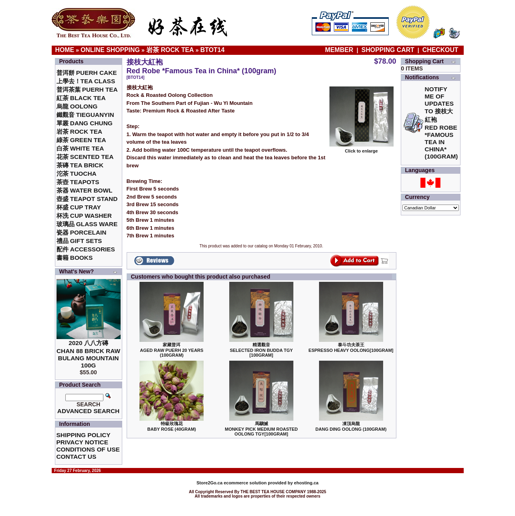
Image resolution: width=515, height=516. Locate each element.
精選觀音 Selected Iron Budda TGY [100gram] (261, 349)
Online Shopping (110, 49)
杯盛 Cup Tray (79, 207)
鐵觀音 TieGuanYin (85, 114)
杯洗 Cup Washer (84, 215)
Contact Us (77, 456)
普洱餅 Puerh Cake (87, 72)
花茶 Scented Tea (85, 156)
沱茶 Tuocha (77, 173)
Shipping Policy (84, 435)
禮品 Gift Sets (79, 240)
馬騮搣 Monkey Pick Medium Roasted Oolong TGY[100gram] (261, 428)
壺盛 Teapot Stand (87, 198)
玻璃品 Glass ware (87, 224)
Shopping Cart (388, 49)
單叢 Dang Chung (85, 123)
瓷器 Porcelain (82, 232)
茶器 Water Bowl (85, 190)
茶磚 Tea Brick (80, 165)
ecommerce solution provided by (245, 482)
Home (65, 49)
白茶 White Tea (80, 148)
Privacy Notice (82, 442)
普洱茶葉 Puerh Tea (87, 89)
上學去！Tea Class (86, 81)
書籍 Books (75, 257)
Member (340, 49)
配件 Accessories (86, 249)
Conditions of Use (88, 449)
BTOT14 (212, 49)
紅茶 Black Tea (81, 97)
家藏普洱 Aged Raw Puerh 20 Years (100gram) (171, 349)
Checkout (440, 49)
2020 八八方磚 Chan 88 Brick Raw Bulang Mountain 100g (88, 354)
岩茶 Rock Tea (170, 49)
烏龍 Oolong (77, 106)
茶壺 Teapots (78, 182)
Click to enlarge (361, 149)
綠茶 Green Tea (81, 140)
